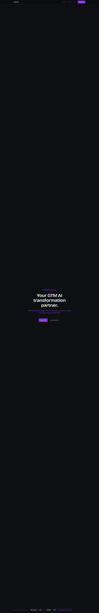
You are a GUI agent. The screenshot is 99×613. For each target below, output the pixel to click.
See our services (55, 320)
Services (64, 2)
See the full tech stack (64, 609)
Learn (74, 2)
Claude (69, 2)
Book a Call (81, 2)
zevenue (16, 2)
